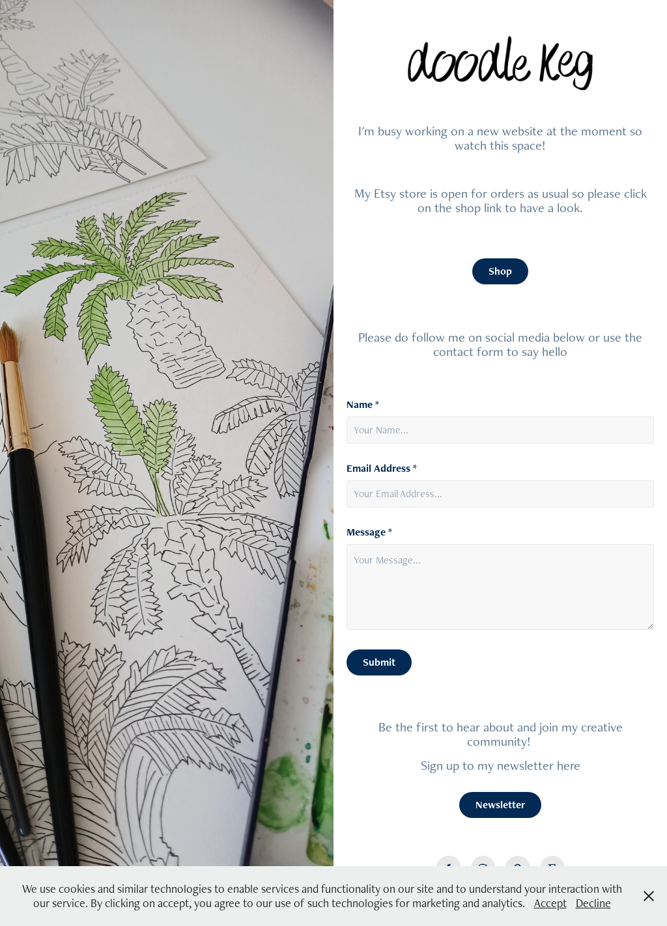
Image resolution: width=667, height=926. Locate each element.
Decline (593, 902)
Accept (550, 902)
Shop (500, 271)
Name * (363, 405)
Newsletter (500, 804)
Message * (369, 532)
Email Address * (382, 468)
